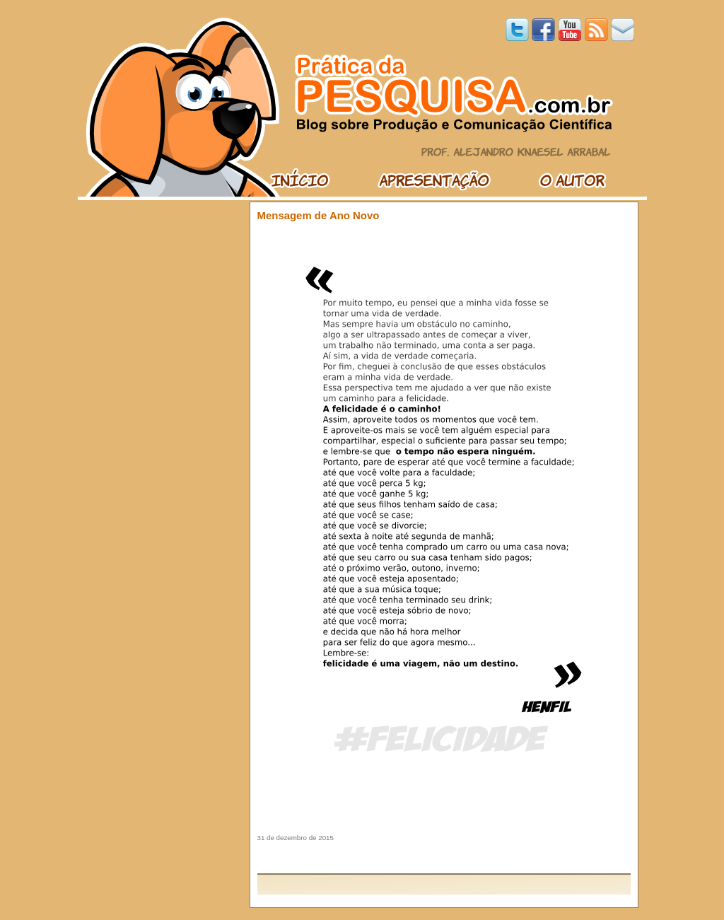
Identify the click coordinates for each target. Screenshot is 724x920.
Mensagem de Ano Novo (318, 215)
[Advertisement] (444, 857)
